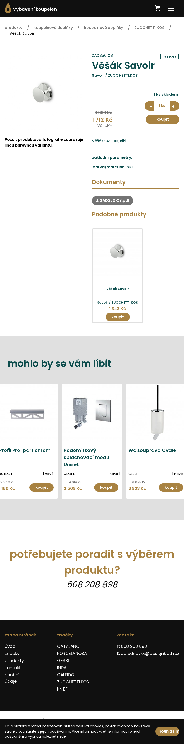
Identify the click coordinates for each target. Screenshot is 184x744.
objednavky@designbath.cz (150, 653)
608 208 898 (92, 584)
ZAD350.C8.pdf (113, 200)
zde (63, 736)
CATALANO (68, 646)
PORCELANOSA (72, 653)
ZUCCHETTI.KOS (73, 682)
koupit (162, 119)
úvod (10, 646)
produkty (14, 660)
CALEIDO (65, 675)
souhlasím (169, 731)
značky (12, 653)
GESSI (63, 660)
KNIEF (62, 689)
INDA (62, 668)
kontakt (13, 668)
